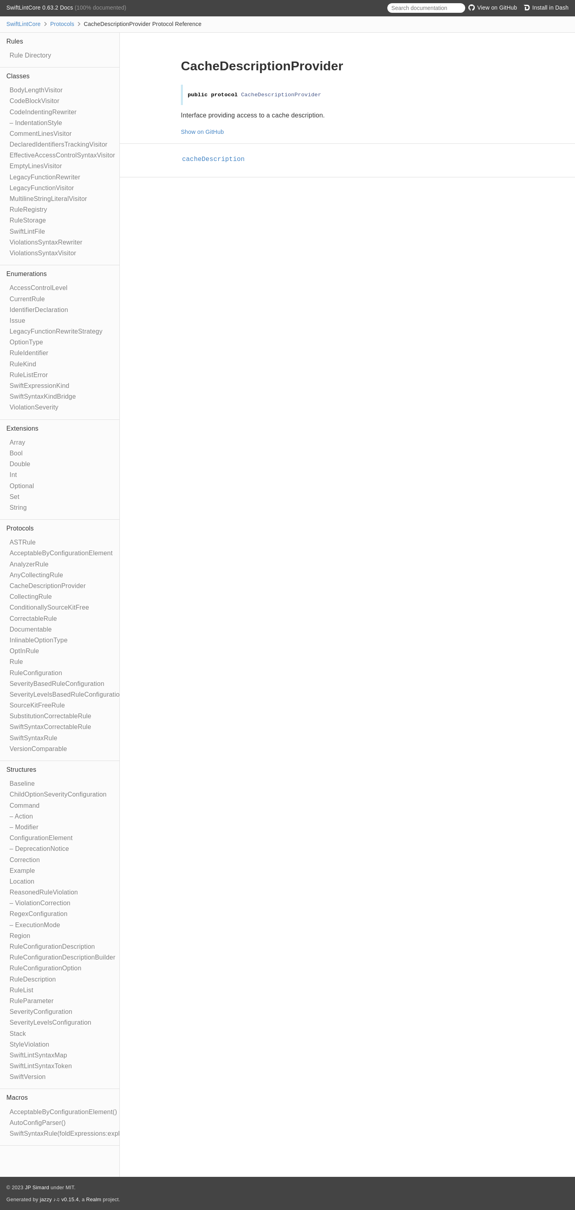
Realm (93, 1199)
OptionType (26, 342)
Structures (21, 769)
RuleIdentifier (29, 353)
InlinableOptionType (38, 640)
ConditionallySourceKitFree (49, 607)
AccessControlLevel (38, 287)
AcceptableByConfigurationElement (61, 553)
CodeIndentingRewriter (43, 112)
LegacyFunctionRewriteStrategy (56, 331)
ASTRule (23, 542)
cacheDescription (217, 159)
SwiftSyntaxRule (34, 738)
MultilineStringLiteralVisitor (48, 198)
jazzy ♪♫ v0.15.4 (59, 1199)
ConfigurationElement (41, 837)
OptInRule (24, 651)
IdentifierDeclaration (39, 309)
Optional (22, 486)
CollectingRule (31, 596)
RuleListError (29, 375)
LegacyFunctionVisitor (42, 188)
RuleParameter (32, 1000)
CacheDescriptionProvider (48, 585)
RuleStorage (28, 220)
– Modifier (24, 827)
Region (20, 935)
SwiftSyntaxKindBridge (43, 396)
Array (17, 442)
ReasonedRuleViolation (44, 892)
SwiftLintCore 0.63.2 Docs (40, 7)
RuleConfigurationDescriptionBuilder (62, 957)
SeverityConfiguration (41, 1011)
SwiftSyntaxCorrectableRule (50, 726)
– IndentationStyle (36, 122)
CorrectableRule (33, 618)
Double (20, 464)
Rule (16, 661)
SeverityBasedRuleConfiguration (57, 683)
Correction (25, 859)
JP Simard (37, 1187)
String (18, 507)
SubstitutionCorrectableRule (50, 716)
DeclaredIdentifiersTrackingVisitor (58, 144)
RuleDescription (33, 979)
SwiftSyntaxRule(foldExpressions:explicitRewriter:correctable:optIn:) (108, 1133)
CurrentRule (27, 299)
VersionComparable (38, 748)
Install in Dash (546, 7)
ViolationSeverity (34, 407)
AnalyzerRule (29, 564)
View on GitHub (492, 7)
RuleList (21, 990)
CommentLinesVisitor (41, 133)
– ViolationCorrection (40, 903)
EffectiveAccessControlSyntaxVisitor (62, 155)
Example (22, 870)
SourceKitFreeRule (37, 705)
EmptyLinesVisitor (36, 166)
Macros (17, 1097)
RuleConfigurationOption (45, 968)
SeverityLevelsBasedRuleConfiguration (66, 694)
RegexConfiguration (38, 913)
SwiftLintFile (27, 231)
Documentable (31, 629)
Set (15, 496)
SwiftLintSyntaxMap (38, 1055)
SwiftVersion (28, 1076)
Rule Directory (30, 55)
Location (22, 881)
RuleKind (23, 364)
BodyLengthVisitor (36, 90)
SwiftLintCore (23, 24)
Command (25, 805)
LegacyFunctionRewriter (45, 177)
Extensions (22, 428)
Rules (14, 41)
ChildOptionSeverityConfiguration (58, 794)
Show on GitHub (202, 132)
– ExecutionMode (35, 925)
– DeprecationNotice (39, 848)
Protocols (62, 24)
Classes (18, 76)
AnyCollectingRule (36, 575)
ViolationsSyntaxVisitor (43, 253)
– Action (21, 816)
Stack (18, 1033)
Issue (17, 320)
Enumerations (26, 273)
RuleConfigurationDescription (52, 946)
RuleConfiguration (36, 673)
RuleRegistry (28, 209)
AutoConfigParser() (38, 1122)
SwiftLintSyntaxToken (41, 1066)
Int (13, 474)
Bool (16, 453)
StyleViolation (29, 1044)
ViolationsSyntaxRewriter (46, 242)
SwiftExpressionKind (39, 385)
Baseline (22, 783)
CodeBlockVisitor (34, 100)
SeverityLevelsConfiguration (50, 1022)
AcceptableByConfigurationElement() (63, 1112)
